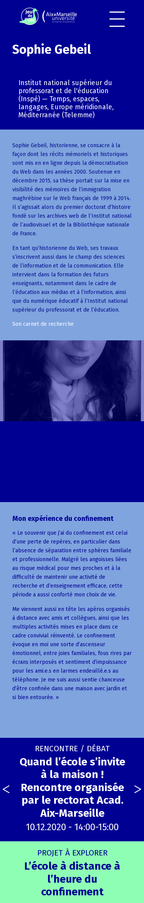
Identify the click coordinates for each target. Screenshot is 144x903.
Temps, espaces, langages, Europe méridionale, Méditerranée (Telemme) (66, 107)
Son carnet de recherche (43, 324)
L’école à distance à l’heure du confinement (72, 873)
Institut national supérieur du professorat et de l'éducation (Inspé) (65, 91)
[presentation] (6, 789)
